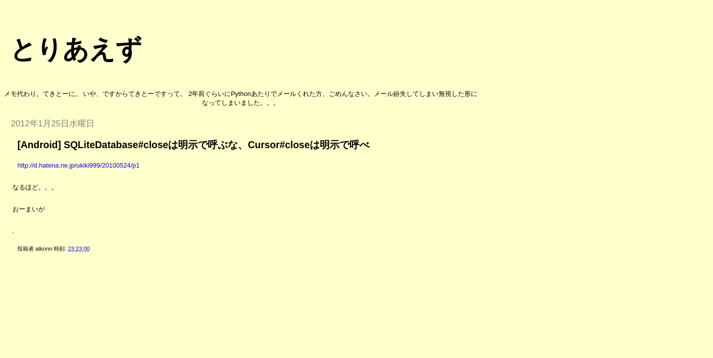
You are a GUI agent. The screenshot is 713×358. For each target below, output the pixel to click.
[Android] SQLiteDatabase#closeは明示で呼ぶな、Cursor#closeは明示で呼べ (193, 144)
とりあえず (76, 49)
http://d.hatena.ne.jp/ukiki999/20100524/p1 (78, 165)
